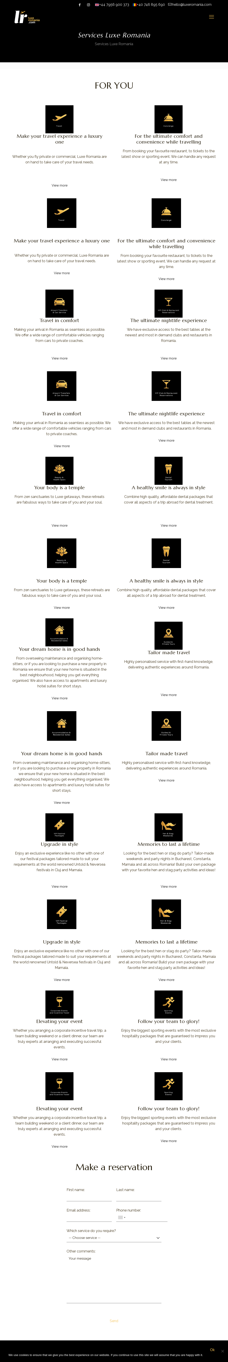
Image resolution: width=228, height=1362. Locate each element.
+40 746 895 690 (151, 4)
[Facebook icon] (79, 5)
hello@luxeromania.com (192, 4)
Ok (212, 1350)
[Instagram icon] (88, 5)
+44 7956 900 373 (114, 4)
